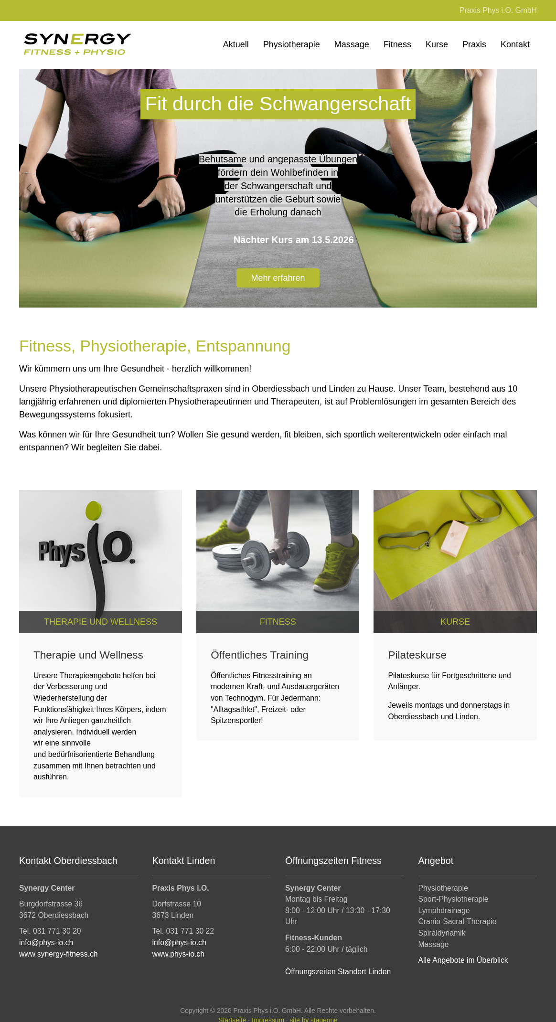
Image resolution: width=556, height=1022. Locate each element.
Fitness (397, 44)
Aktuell (236, 44)
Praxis (474, 44)
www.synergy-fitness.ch (58, 954)
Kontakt (515, 44)
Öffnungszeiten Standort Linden (338, 972)
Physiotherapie (291, 44)
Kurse (437, 44)
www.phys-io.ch (178, 954)
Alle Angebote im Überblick (463, 961)
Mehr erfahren (278, 277)
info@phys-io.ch (46, 942)
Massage (351, 44)
